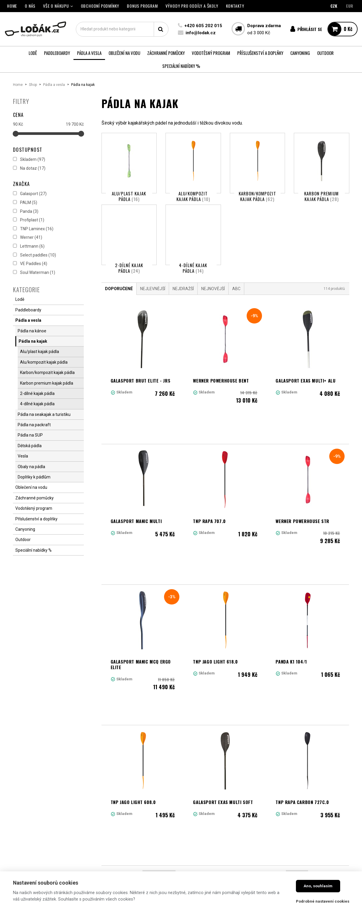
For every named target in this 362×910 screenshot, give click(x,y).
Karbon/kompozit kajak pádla (257, 196)
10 (276, 751)
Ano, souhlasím (318, 886)
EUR (349, 6)
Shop (33, 85)
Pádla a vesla (54, 85)
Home (18, 85)
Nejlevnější (152, 305)
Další (297, 751)
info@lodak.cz (201, 32)
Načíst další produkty (225, 776)
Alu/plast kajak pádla (129, 196)
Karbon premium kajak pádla (321, 196)
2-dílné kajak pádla (129, 276)
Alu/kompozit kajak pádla (193, 196)
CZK (333, 6)
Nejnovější (213, 305)
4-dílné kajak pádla (193, 276)
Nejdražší (183, 305)
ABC (236, 305)
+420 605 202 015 (203, 25)
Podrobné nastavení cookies (322, 901)
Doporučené (119, 305)
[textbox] (122, 29)
